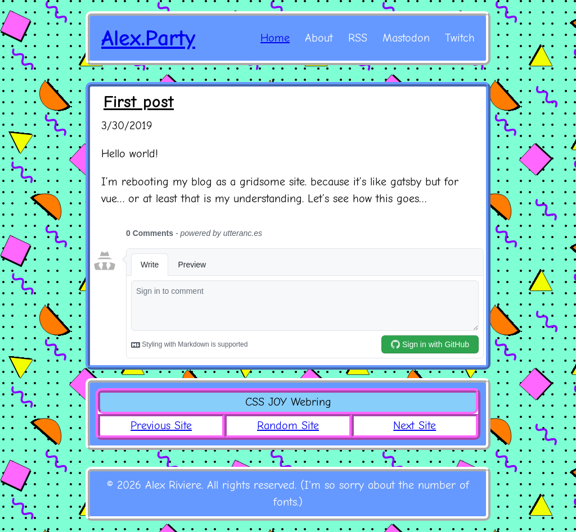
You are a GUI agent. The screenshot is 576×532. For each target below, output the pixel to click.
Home (275, 37)
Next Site (414, 425)
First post (139, 102)
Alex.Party (148, 38)
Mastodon (406, 37)
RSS (357, 37)
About (319, 37)
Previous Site (161, 425)
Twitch (460, 37)
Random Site (288, 425)
